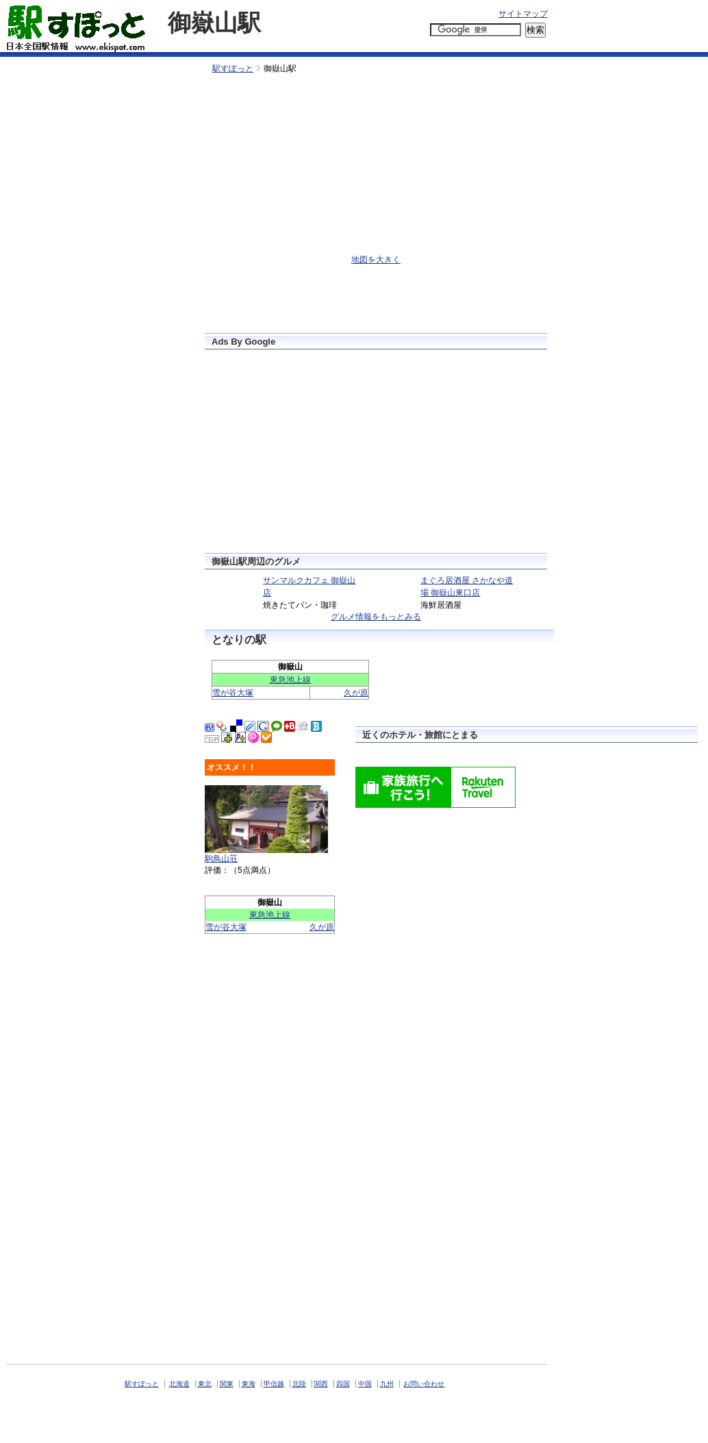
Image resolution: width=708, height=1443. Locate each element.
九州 (387, 1384)
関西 (321, 1384)
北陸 (299, 1384)
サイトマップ (523, 13)
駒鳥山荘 (221, 858)
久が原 (356, 693)
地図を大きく (376, 259)
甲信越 (274, 1384)
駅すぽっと (232, 68)
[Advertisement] (357, 46)
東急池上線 (290, 679)
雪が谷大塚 (232, 693)
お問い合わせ (423, 1384)
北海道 (179, 1384)
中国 (365, 1384)
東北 (205, 1384)
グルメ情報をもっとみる (376, 616)
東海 (248, 1384)
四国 (343, 1384)
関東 (226, 1384)
